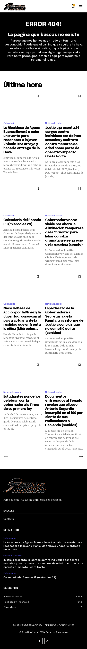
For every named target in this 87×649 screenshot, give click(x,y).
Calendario (9, 123)
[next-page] (81, 456)
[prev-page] (6, 456)
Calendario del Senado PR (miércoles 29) (29, 577)
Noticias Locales (53, 123)
